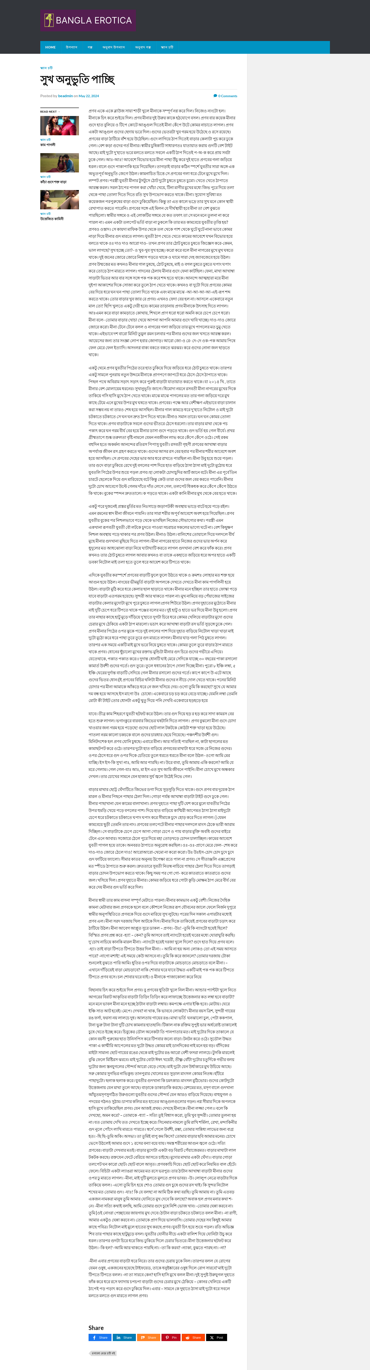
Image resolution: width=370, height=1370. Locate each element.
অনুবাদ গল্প (143, 47)
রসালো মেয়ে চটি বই (103, 1353)
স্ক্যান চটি (167, 47)
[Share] (100, 1337)
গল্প (90, 47)
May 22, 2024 (90, 95)
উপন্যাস (71, 47)
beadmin (65, 95)
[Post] (216, 1337)
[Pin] (171, 1337)
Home (50, 47)
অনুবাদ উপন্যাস (114, 47)
